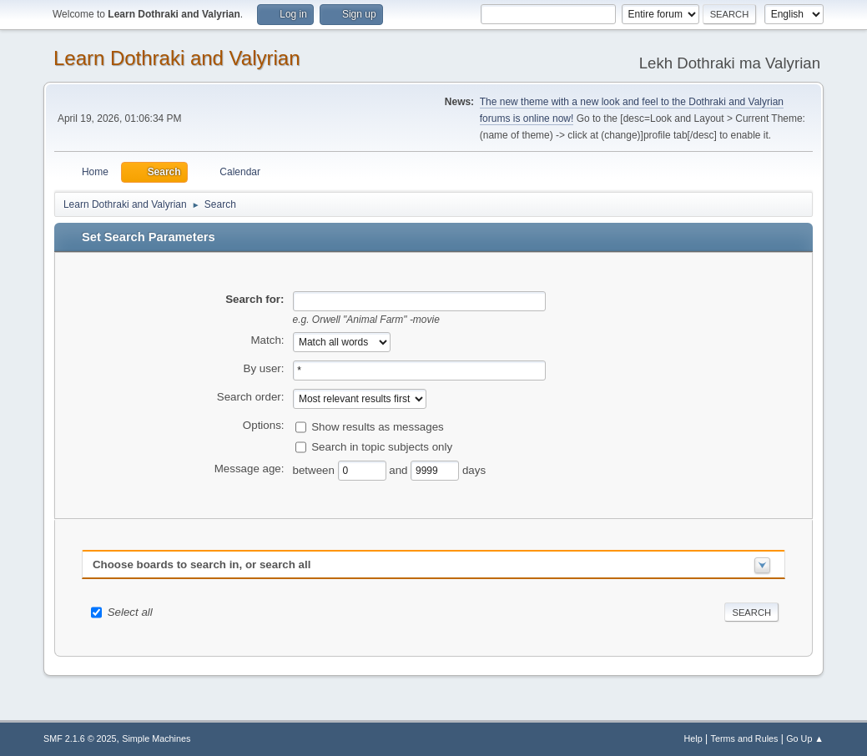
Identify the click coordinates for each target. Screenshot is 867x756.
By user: (264, 368)
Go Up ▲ (805, 738)
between (315, 469)
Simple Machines (156, 738)
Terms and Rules (745, 738)
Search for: (254, 299)
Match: (268, 340)
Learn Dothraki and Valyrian (176, 58)
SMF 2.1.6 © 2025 (80, 738)
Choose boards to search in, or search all (201, 564)
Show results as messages (377, 426)
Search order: (251, 397)
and (400, 469)
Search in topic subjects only (381, 446)
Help (693, 738)
